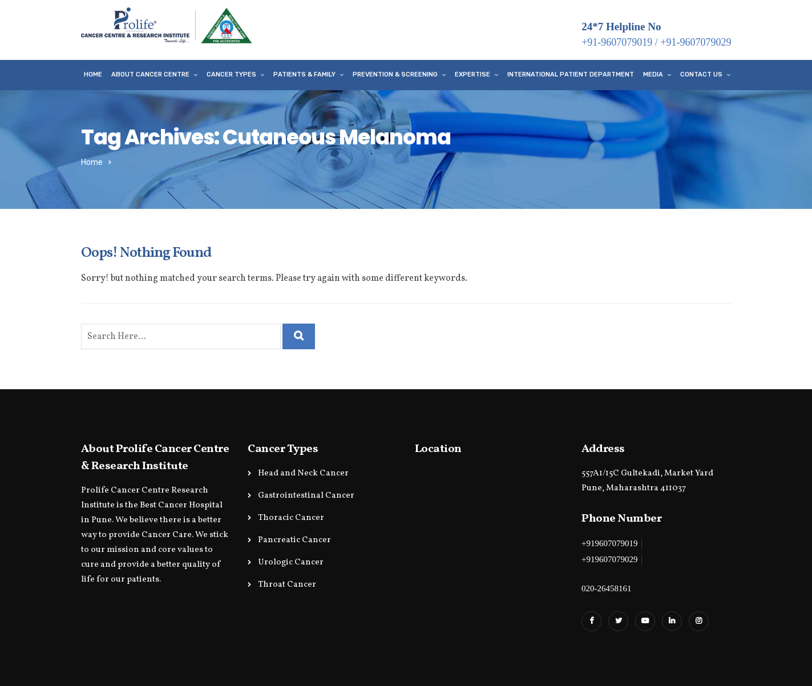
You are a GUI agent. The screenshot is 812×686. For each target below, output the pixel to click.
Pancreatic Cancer (294, 540)
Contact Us (701, 74)
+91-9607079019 (616, 42)
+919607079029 (609, 559)
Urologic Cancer (291, 562)
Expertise (472, 74)
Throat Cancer (287, 585)
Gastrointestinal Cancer (306, 496)
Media (653, 74)
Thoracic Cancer (291, 518)
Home (93, 74)
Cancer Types (231, 74)
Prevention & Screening (395, 74)
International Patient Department (570, 74)
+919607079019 (609, 543)
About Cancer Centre (150, 74)
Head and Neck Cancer (303, 473)
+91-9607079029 (695, 42)
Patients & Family (304, 74)
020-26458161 (606, 588)
